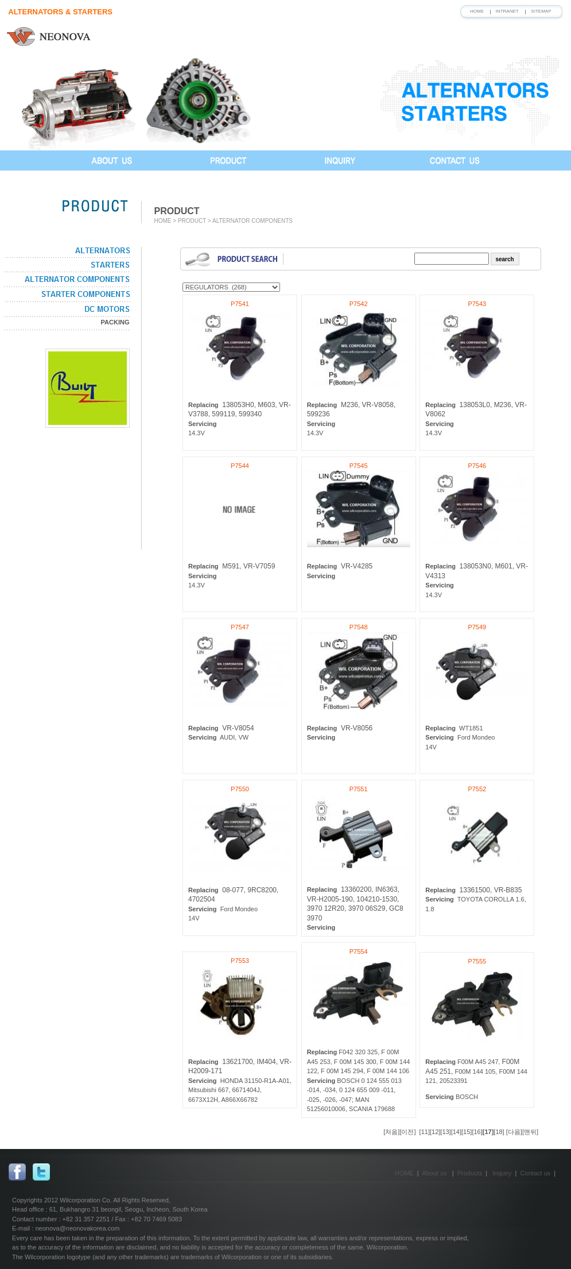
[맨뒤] (530, 1131)
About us (434, 1173)
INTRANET (507, 11)
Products (469, 1173)
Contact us (535, 1173)
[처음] (391, 1131)
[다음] (514, 1131)
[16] (477, 1131)
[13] (445, 1131)
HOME (477, 11)
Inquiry (501, 1173)
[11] (424, 1131)
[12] (435, 1131)
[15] (466, 1131)
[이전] (408, 1131)
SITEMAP (541, 11)
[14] (456, 1131)
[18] (499, 1131)
